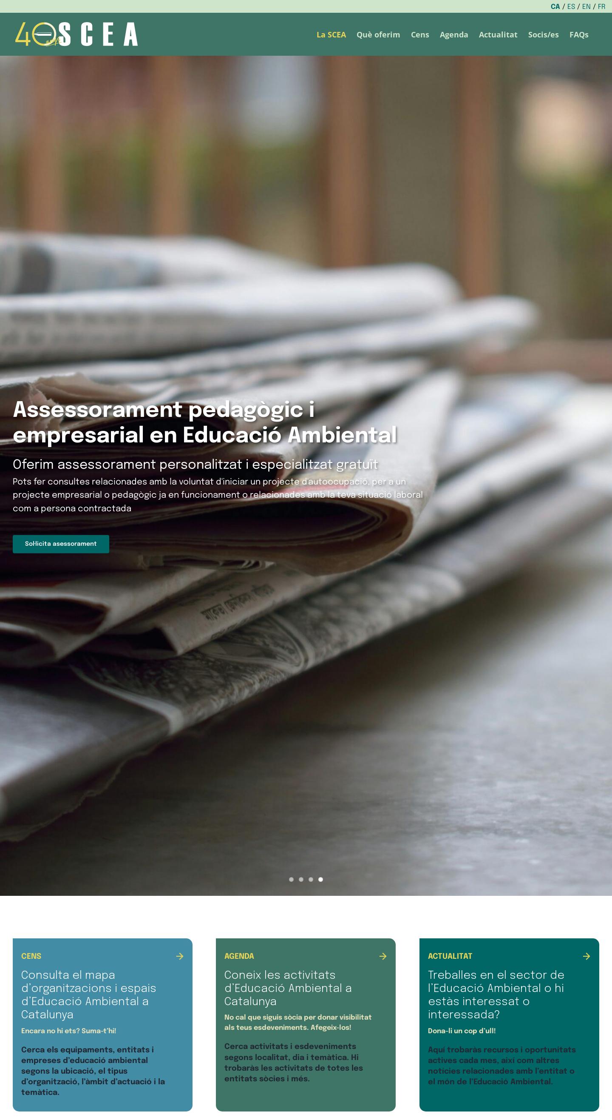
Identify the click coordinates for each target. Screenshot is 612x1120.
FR (602, 7)
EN (586, 7)
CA (555, 7)
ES (571, 7)
